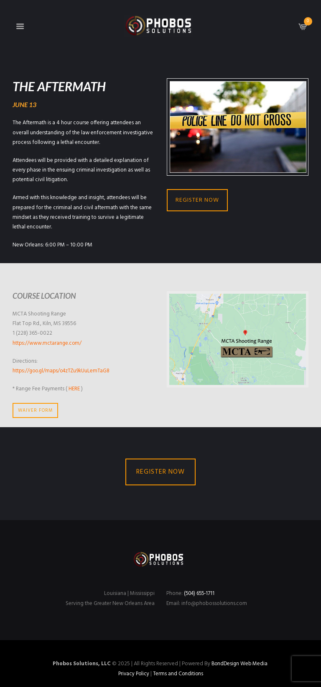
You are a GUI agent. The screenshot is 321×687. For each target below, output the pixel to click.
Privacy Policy (133, 673)
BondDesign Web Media (239, 663)
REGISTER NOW (197, 200)
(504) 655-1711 (201, 594)
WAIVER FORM (35, 410)
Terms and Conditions (178, 673)
